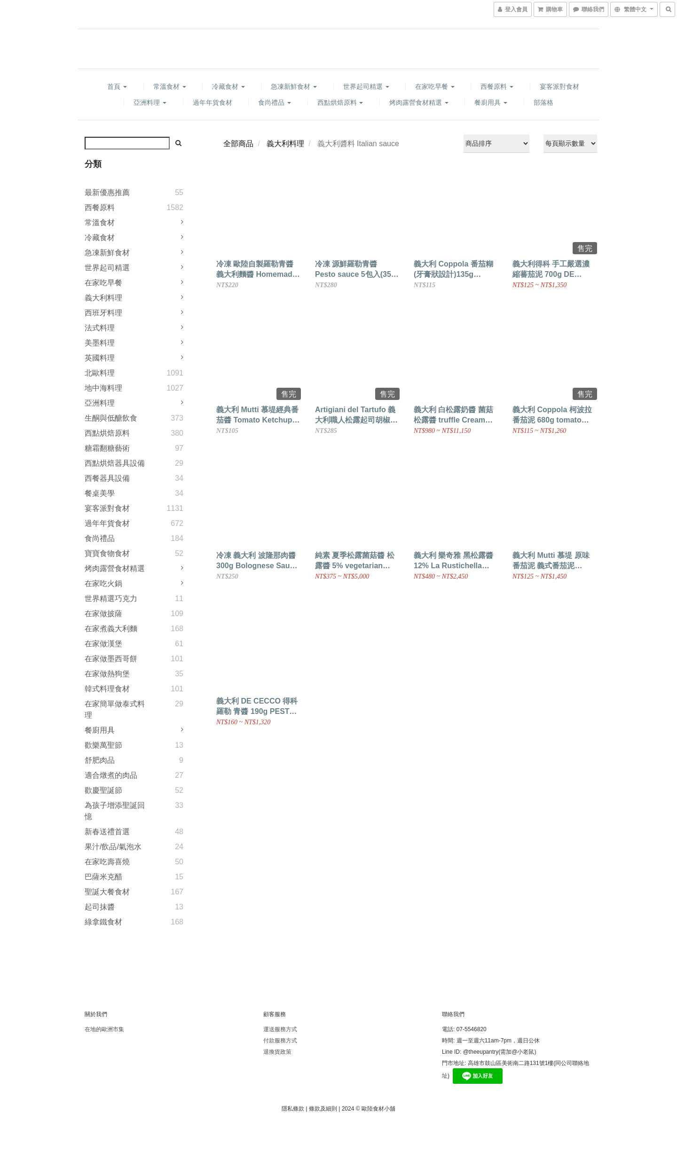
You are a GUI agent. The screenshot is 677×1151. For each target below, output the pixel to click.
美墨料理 (100, 343)
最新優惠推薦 (107, 192)
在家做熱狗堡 (107, 674)
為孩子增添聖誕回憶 (115, 811)
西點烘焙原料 (340, 102)
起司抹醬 (100, 907)
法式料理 (100, 328)
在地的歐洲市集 (104, 1029)
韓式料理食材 (107, 689)
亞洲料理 (150, 102)
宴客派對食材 (559, 86)
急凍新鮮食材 (294, 86)
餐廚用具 (490, 102)
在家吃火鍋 (103, 583)
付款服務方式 (280, 1040)
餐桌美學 (100, 493)
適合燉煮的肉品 (111, 775)
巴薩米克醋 (103, 877)
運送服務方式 (280, 1029)
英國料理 (100, 358)
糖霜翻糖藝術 (107, 448)
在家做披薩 (103, 614)
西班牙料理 (103, 313)
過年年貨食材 (212, 102)
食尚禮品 (274, 102)
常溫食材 (169, 86)
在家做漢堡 (103, 644)
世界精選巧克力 (111, 599)
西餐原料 (496, 86)
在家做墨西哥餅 (111, 659)
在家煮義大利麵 (111, 629)
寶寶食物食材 (107, 553)
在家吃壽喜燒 (107, 862)
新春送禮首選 (107, 832)
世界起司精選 (366, 86)
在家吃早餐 (435, 86)
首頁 (117, 86)
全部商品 (238, 144)
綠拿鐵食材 (103, 922)
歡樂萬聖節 (103, 745)
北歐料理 (100, 373)
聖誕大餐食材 (107, 892)
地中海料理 (103, 388)
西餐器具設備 (107, 478)
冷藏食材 (228, 86)
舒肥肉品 (100, 760)
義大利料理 (103, 298)
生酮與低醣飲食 (111, 418)
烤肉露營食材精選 (419, 102)
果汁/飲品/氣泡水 (113, 847)
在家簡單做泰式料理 (115, 709)
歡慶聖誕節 (103, 790)
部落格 (543, 102)
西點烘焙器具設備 (115, 463)
